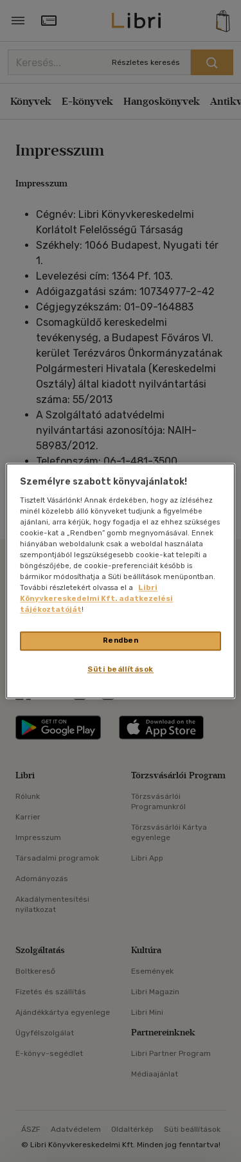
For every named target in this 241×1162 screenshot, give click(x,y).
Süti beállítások (120, 669)
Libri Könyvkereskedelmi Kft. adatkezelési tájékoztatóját (96, 599)
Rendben (121, 640)
